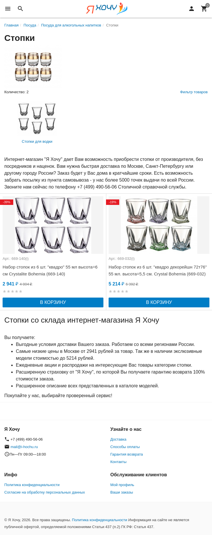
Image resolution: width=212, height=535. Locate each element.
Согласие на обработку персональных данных (44, 492)
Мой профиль (122, 485)
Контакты (118, 462)
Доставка (118, 439)
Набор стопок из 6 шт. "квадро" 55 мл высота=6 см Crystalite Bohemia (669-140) (50, 270)
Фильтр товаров (194, 92)
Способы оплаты (125, 447)
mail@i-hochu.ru (24, 447)
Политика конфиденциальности (32, 485)
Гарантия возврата (126, 454)
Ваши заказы (121, 492)
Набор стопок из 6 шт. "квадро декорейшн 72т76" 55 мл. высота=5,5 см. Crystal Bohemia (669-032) (158, 270)
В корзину (53, 302)
